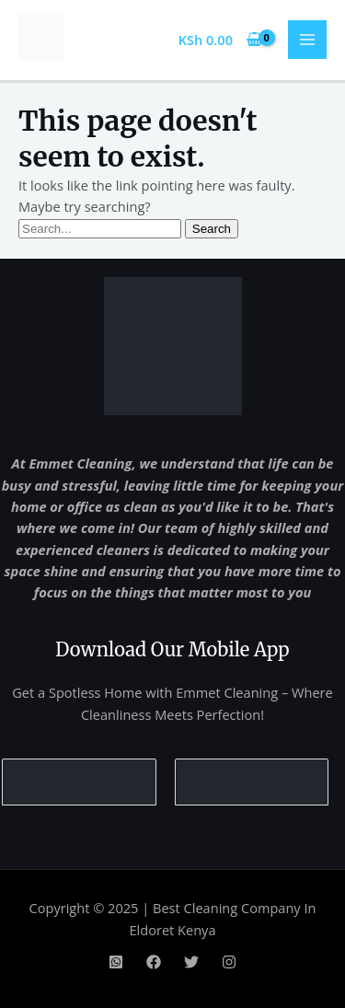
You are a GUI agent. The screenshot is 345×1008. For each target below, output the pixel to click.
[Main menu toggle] (307, 39)
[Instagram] (229, 962)
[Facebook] (153, 962)
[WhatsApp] (116, 962)
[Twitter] (191, 962)
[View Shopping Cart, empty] (220, 40)
